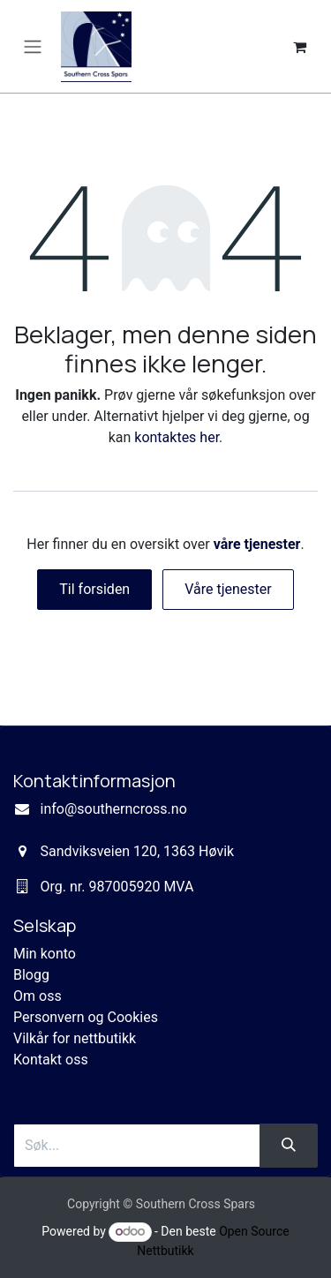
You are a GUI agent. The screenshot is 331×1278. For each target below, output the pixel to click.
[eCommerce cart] (299, 46)
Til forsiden (94, 589)
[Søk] (289, 1146)
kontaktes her (176, 437)
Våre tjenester (228, 589)
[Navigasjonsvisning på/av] (32, 46)
